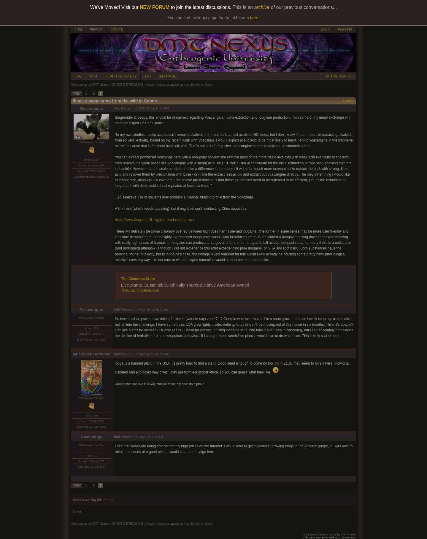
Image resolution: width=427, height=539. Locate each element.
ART (148, 76)
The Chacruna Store (138, 279)
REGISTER (345, 29)
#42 (117, 310)
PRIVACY (96, 29)
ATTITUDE (168, 76)
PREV (77, 93)
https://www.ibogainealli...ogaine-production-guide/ (154, 220)
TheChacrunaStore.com (140, 290)
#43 (117, 354)
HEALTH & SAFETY (121, 76)
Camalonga (91, 437)
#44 (117, 437)
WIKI (93, 76)
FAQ (78, 76)
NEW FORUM (154, 7)
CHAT (78, 29)
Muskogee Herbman (91, 354)
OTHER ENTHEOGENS (128, 84)
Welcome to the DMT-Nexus (89, 84)
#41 (117, 108)
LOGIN (325, 29)
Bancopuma (91, 108)
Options (348, 101)
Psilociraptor (92, 309)
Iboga (150, 84)
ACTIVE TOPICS (339, 76)
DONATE (117, 29)
